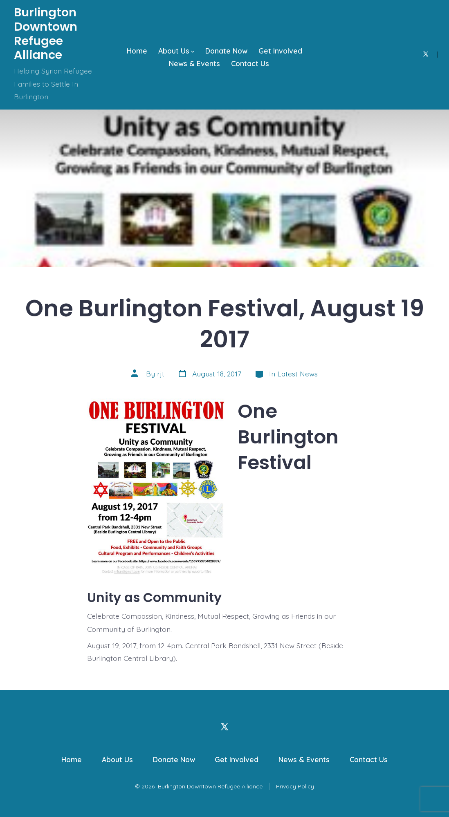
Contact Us (250, 63)
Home (137, 50)
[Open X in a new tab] (425, 54)
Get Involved (280, 50)
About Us (176, 50)
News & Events (194, 63)
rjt (160, 373)
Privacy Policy (295, 786)
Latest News (297, 373)
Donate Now (226, 50)
